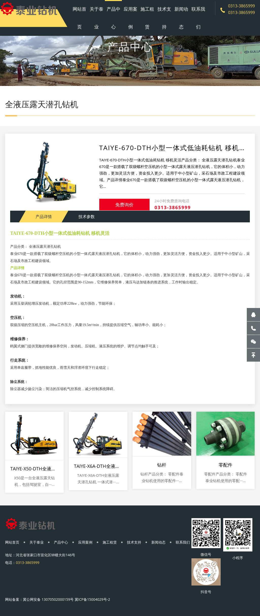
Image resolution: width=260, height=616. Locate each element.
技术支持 (164, 18)
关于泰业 (96, 18)
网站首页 (79, 18)
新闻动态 (181, 18)
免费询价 (124, 205)
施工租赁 (147, 18)
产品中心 (113, 18)
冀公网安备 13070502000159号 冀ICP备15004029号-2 (66, 599)
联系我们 (198, 18)
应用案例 (130, 18)
